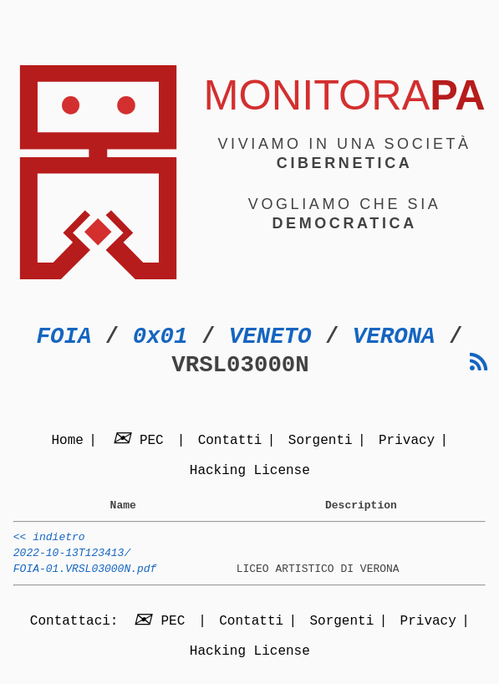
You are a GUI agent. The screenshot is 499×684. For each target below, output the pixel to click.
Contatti (230, 441)
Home (67, 441)
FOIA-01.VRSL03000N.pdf (85, 578)
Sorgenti (320, 441)
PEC (140, 441)
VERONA (394, 336)
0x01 (160, 336)
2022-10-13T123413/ (71, 560)
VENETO (270, 336)
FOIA (64, 336)
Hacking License (250, 471)
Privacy (407, 441)
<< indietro (49, 541)
